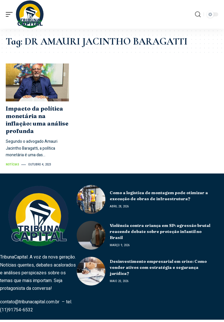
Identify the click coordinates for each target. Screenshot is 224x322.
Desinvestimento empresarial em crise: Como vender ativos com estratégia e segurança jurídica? (158, 267)
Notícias (12, 164)
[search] (198, 14)
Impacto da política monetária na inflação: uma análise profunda (37, 119)
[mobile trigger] (11, 14)
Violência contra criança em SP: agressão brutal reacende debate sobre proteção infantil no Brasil (160, 231)
